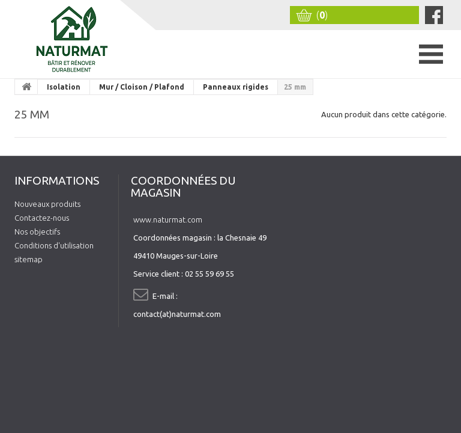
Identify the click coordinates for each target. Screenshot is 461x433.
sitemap (28, 259)
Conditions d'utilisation (54, 245)
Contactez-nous (41, 217)
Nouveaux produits (47, 204)
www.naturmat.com (167, 219)
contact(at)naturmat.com (177, 314)
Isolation (63, 87)
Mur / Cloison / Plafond (141, 87)
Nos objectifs (37, 231)
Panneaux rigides (235, 87)
